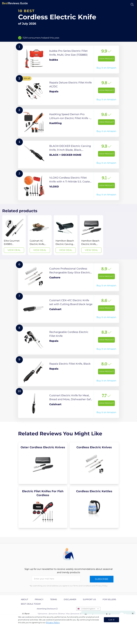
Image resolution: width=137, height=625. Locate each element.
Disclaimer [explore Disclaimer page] (70, 599)
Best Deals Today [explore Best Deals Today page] (31, 604)
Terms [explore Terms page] (53, 599)
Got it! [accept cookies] (111, 619)
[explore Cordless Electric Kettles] (94, 507)
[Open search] (132, 4)
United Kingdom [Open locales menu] (88, 609)
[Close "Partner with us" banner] (133, 613)
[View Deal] (14, 235)
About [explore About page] (24, 599)
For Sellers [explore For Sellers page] (109, 599)
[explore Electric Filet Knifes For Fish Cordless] (43, 507)
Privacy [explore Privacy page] (39, 599)
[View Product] (68, 59)
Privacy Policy (53, 622)
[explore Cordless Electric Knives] (94, 463)
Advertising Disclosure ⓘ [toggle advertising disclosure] (47, 609)
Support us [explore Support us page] (89, 599)
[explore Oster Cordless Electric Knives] (43, 463)
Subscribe (101, 579)
